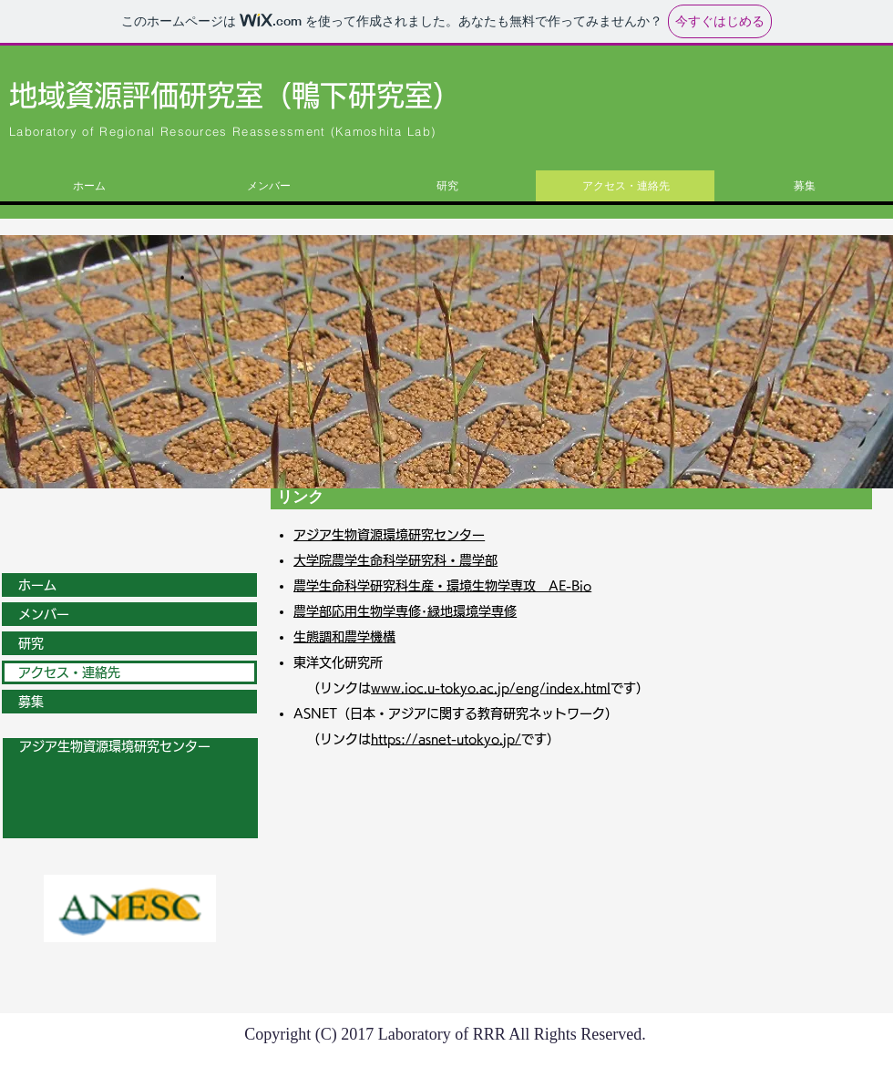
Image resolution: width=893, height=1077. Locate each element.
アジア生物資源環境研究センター (389, 534)
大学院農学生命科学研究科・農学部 (395, 560)
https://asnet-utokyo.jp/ (446, 739)
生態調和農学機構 (344, 637)
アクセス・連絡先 (69, 672)
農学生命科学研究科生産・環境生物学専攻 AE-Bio (442, 586)
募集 (31, 701)
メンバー (43, 614)
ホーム (37, 585)
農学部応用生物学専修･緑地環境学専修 (405, 611)
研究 (31, 643)
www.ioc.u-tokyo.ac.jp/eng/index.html (491, 688)
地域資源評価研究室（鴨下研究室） (235, 95)
